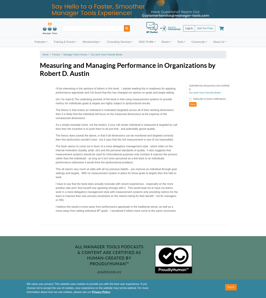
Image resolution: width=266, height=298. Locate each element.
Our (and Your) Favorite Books (106, 54)
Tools (180, 41)
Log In (189, 28)
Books (165, 41)
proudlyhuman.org (109, 271)
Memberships (91, 41)
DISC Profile (146, 41)
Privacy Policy (101, 292)
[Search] (127, 28)
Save (193, 104)
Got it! (231, 287)
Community (198, 41)
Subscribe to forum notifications (209, 99)
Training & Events (64, 41)
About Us (218, 41)
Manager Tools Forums (75, 54)
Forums (56, 54)
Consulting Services (119, 41)
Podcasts (40, 41)
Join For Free (205, 28)
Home (46, 54)
